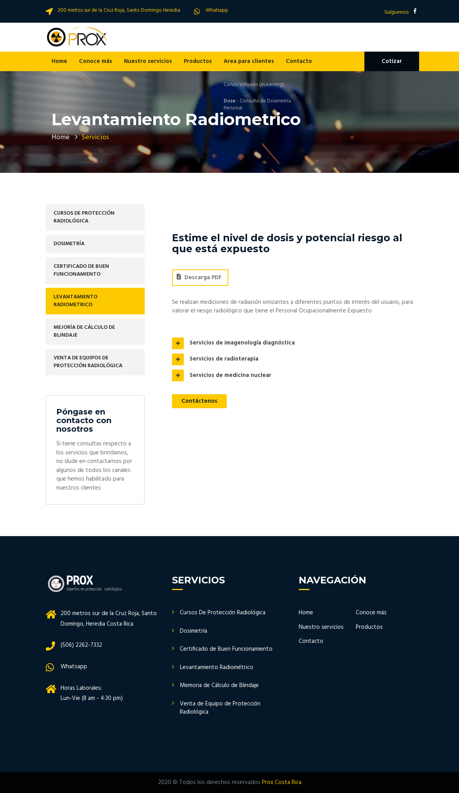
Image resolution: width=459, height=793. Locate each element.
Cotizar (392, 61)
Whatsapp (217, 10)
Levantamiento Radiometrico (75, 300)
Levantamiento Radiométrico (216, 667)
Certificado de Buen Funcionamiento (81, 270)
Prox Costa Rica (281, 782)
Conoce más (95, 61)
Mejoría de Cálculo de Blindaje (84, 331)
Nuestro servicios (148, 61)
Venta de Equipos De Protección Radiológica (88, 361)
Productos (198, 61)
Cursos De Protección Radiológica (222, 612)
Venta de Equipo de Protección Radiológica (220, 708)
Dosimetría (69, 243)
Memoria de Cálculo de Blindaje (219, 685)
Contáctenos (199, 401)
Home (59, 61)
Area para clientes (249, 61)
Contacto (299, 61)
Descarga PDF (199, 277)
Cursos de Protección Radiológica (84, 217)
